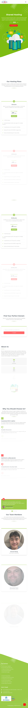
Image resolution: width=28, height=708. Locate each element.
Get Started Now (13, 25)
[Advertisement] (14, 69)
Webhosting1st (11, 705)
